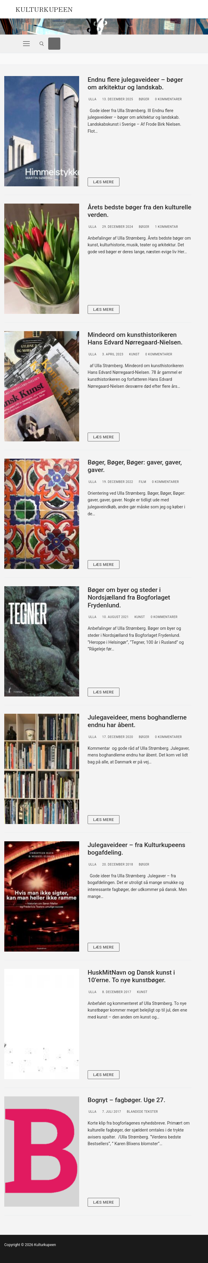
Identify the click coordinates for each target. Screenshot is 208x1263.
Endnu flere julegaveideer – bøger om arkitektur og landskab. (135, 83)
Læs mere (103, 182)
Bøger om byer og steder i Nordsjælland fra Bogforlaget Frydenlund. (129, 597)
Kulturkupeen (44, 8)
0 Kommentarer (168, 99)
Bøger (143, 99)
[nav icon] (26, 43)
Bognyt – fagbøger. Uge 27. (126, 1100)
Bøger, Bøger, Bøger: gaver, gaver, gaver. (135, 466)
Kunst (134, 354)
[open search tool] (41, 44)
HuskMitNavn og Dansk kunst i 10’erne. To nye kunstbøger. (131, 976)
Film (142, 482)
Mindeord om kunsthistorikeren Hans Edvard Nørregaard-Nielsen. (135, 338)
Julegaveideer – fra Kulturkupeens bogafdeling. (136, 848)
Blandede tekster (142, 1111)
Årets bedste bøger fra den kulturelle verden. (139, 211)
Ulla (92, 99)
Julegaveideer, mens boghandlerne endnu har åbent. (137, 721)
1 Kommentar (166, 226)
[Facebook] (54, 44)
